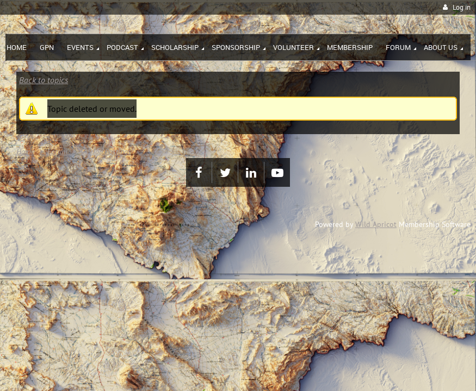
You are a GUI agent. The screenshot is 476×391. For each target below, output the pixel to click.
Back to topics (43, 79)
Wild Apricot (376, 224)
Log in (462, 7)
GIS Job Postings (106, 151)
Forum (57, 151)
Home (25, 151)
